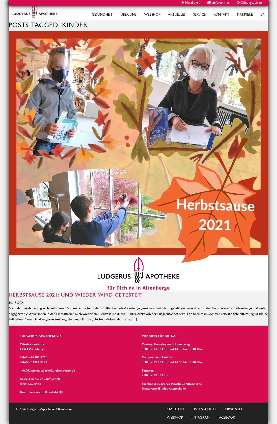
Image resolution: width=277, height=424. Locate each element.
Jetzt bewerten (30, 383)
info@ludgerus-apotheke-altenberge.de (47, 370)
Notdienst (191, 2)
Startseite (176, 409)
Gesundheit (102, 14)
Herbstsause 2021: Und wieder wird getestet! (76, 295)
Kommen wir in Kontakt (41, 392)
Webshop (152, 14)
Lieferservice (218, 2)
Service (199, 14)
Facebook (226, 417)
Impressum (233, 409)
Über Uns (128, 14)
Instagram (200, 417)
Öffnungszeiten (249, 2)
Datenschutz (204, 409)
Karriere (245, 14)
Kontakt (221, 14)
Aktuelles (176, 14)
